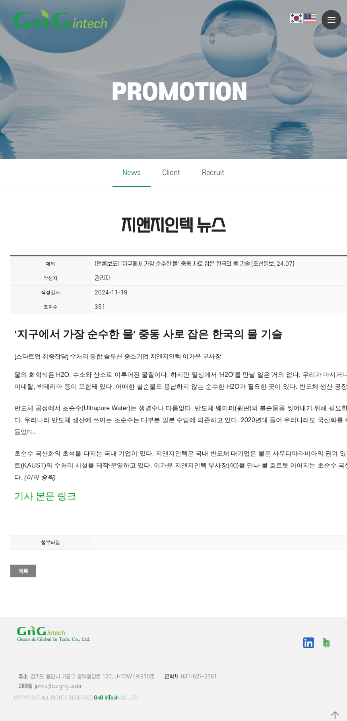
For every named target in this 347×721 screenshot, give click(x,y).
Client (171, 173)
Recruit (213, 173)
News (131, 173)
